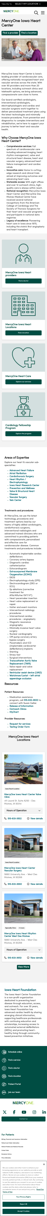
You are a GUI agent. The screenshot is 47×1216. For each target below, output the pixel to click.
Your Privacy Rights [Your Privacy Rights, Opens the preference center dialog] (23, 1199)
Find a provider (10, 33)
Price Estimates (6, 1158)
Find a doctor (23, 281)
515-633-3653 (12, 958)
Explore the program (23, 433)
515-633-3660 (13, 884)
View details (35, 818)
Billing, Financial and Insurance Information (14, 1139)
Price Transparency (7, 1161)
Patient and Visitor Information (10, 1143)
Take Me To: (7, 4)
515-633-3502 (13, 818)
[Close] (44, 1166)
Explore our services (23, 382)
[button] (43, 12)
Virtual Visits (5, 1150)
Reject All (23, 1206)
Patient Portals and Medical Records (12, 1146)
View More (23, 967)
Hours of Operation (17, 811)
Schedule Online (7, 1154)
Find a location (29, 33)
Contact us (23, 1119)
